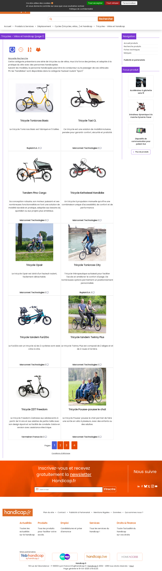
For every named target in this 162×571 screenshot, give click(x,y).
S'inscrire (109, 489)
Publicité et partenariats (134, 60)
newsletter (80, 474)
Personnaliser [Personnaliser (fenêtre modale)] (129, 3)
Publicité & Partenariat (79, 512)
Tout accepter (95, 3)
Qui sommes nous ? (134, 512)
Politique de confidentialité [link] (81, 9)
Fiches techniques (132, 49)
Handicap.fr (93, 566)
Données (117, 512)
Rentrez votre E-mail (23, 489)
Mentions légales (102, 512)
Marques (127, 53)
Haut (131, 566)
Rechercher (106, 19)
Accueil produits (131, 43)
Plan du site (48, 512)
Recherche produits (132, 46)
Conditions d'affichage (61, 453)
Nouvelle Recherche (18, 58)
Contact (62, 512)
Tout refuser (112, 3)
